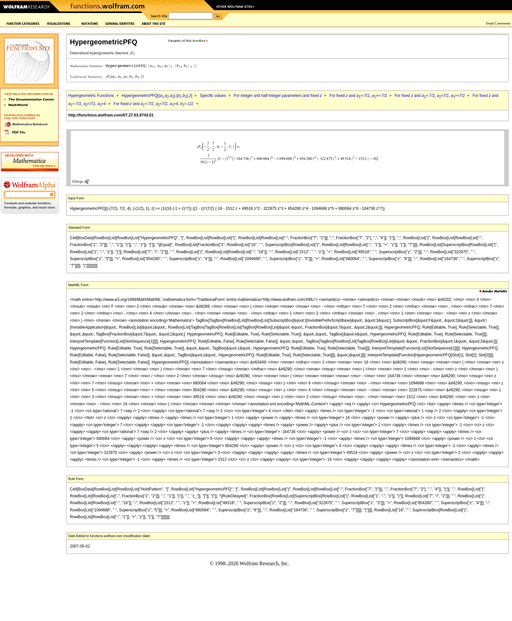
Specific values (213, 95)
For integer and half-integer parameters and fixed (277, 95)
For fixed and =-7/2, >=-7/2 (358, 95)
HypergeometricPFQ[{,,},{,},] (156, 95)
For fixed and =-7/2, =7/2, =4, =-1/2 (153, 103)
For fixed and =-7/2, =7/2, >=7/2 (430, 95)
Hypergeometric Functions (91, 95)
